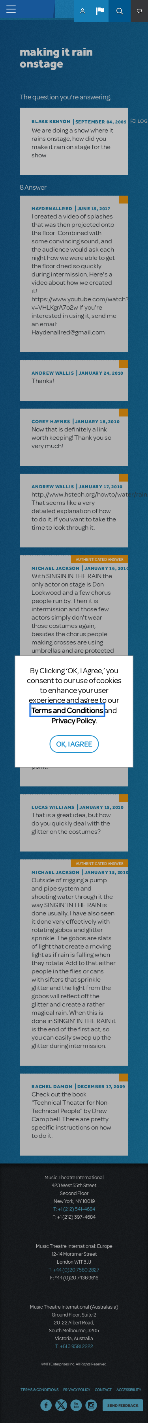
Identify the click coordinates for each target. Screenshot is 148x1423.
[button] (100, 11)
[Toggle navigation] (9, 9)
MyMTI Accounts (82, 11)
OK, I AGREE (74, 743)
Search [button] (120, 11)
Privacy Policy (73, 720)
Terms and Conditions (67, 710)
